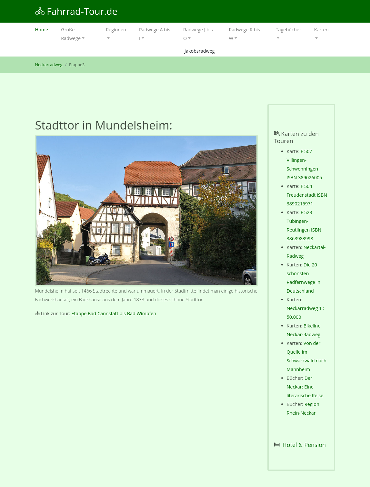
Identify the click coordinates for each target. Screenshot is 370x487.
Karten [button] (321, 29)
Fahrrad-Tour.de (76, 11)
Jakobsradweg (200, 51)
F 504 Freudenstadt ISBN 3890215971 (307, 195)
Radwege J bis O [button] (198, 33)
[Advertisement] (146, 377)
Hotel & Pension (304, 445)
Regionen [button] (116, 29)
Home (45, 29)
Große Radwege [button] (71, 33)
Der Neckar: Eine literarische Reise (305, 387)
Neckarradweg (49, 64)
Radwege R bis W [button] (244, 33)
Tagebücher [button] (288, 29)
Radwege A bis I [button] (154, 33)
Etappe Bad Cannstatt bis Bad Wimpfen (114, 313)
